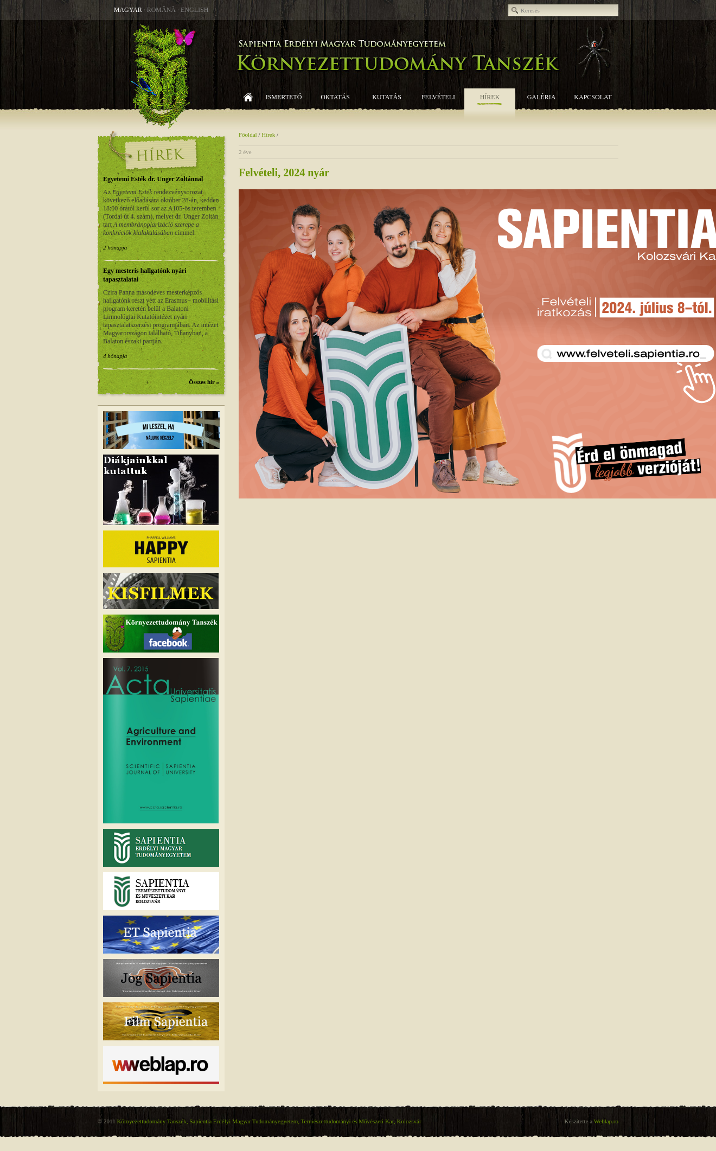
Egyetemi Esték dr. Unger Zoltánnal (153, 179)
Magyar (128, 10)
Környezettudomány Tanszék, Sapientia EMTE (358, 75)
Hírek (490, 97)
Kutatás (386, 97)
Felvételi (438, 97)
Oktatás (335, 97)
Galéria (541, 97)
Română (161, 10)
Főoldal (248, 104)
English (194, 10)
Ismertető (284, 97)
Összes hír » (204, 382)
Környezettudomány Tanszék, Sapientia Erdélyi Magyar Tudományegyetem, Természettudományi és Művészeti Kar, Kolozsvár (269, 1121)
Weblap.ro (606, 1121)
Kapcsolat (592, 97)
